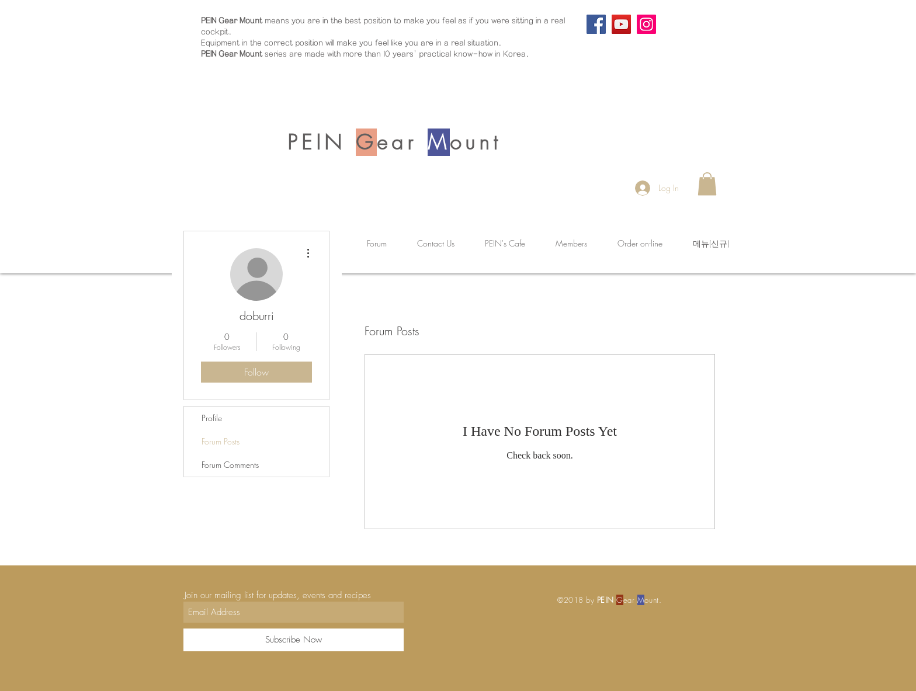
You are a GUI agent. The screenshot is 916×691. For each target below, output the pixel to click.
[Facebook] (596, 24)
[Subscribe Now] (293, 640)
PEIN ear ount (394, 142)
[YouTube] (621, 24)
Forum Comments (230, 464)
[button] (707, 183)
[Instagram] (646, 24)
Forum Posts (221, 441)
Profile (212, 417)
